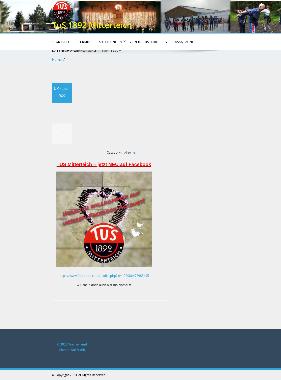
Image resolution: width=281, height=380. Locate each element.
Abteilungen (112, 42)
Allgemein (130, 152)
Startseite (62, 42)
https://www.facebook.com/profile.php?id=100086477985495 (103, 275)
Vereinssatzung (179, 42)
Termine (85, 42)
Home (57, 59)
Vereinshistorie (144, 42)
